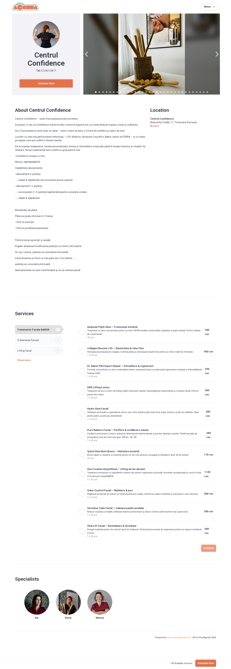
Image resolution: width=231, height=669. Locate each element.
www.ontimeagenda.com (179, 637)
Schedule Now (46, 83)
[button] (86, 54)
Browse (154, 126)
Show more (24, 360)
